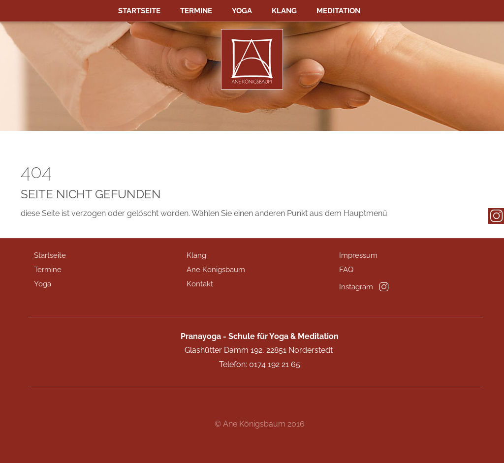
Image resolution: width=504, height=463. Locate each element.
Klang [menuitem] (284, 10)
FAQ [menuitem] (346, 269)
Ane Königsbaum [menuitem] (216, 269)
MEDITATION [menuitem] (338, 10)
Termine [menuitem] (196, 10)
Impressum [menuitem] (358, 255)
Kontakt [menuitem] (200, 283)
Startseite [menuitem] (139, 10)
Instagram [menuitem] (356, 286)
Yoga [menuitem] (242, 10)
